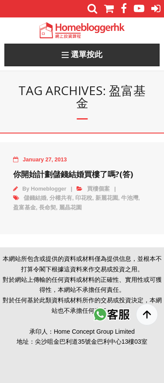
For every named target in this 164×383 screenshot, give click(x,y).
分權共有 (60, 198)
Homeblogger (48, 189)
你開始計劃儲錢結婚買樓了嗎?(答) (73, 174)
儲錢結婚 (35, 198)
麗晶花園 (70, 208)
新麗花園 (106, 198)
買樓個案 (98, 189)
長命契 (47, 208)
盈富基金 (24, 208)
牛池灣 (129, 198)
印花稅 (83, 198)
